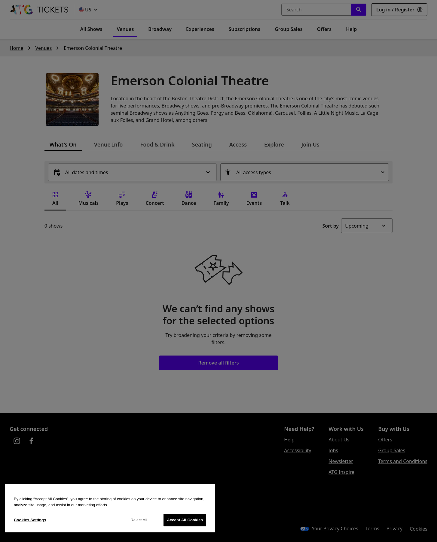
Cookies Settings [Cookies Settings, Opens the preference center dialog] (30, 520)
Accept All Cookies (185, 520)
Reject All (138, 520)
